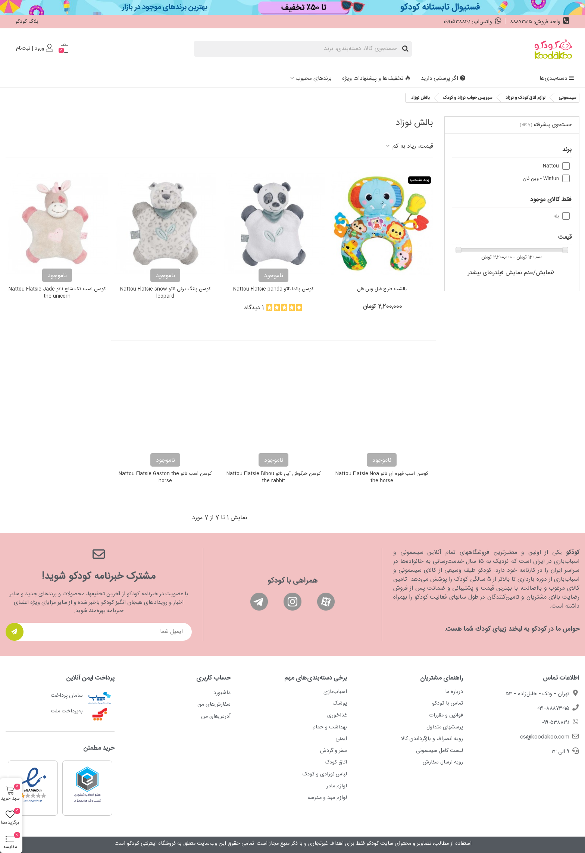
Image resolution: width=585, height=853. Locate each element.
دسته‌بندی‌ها (556, 78)
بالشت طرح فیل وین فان (382, 289)
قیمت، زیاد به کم (409, 146)
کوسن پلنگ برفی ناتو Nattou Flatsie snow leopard (165, 293)
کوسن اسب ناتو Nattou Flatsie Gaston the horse (165, 477)
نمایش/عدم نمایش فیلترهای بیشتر (510, 273)
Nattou (551, 166)
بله (556, 216)
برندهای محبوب (313, 78)
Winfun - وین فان (541, 179)
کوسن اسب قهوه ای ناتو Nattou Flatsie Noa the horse (381, 477)
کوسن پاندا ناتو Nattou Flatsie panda (273, 289)
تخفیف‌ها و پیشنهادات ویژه (376, 78)
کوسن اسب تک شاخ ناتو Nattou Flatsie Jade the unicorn (57, 293)
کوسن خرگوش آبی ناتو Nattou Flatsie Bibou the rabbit (273, 477)
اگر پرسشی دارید (443, 78)
